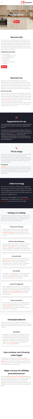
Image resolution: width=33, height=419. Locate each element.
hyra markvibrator (8, 305)
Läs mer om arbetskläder (13, 343)
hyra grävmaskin (6, 260)
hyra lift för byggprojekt (14, 291)
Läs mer (16, 21)
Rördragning (4, 167)
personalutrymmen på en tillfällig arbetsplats (17, 376)
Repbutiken (14, 133)
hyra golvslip (14, 274)
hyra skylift (10, 247)
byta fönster (8, 99)
